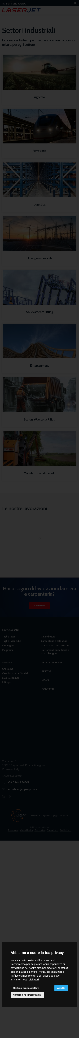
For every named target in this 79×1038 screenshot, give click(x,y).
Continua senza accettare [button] (26, 988)
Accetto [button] (61, 988)
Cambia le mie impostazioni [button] (27, 995)
